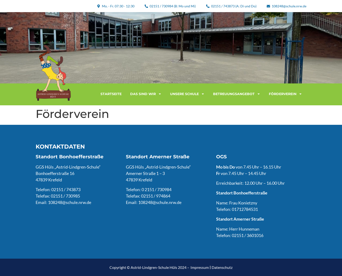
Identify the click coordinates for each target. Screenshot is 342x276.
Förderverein (285, 94)
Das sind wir (146, 94)
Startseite (111, 94)
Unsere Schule (187, 94)
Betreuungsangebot (236, 94)
